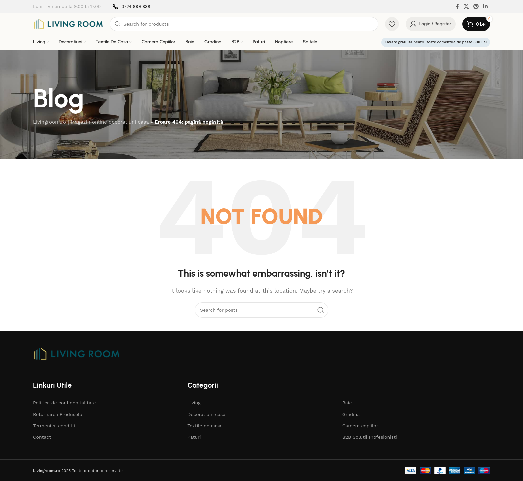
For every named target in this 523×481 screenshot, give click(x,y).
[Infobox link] (131, 7)
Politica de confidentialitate (64, 402)
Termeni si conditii (54, 425)
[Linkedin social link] (485, 6)
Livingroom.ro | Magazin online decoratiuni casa (91, 122)
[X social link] (466, 6)
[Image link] (76, 353)
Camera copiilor (360, 425)
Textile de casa (204, 425)
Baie (347, 402)
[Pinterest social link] (476, 6)
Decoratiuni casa (206, 414)
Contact (42, 437)
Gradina (351, 414)
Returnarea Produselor (58, 414)
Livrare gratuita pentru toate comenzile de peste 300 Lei (436, 42)
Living (193, 402)
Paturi (194, 437)
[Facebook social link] (457, 6)
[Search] (244, 24)
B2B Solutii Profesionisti (369, 437)
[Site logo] (68, 24)
